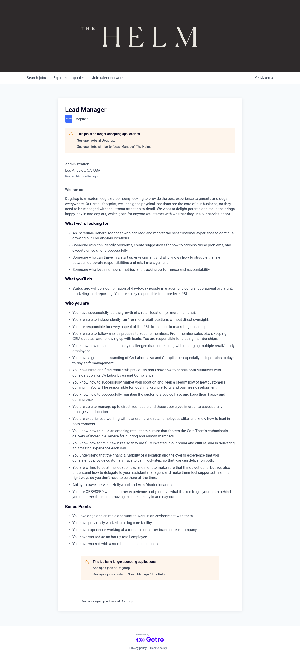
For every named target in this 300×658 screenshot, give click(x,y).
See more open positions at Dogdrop (107, 601)
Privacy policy (138, 648)
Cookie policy (158, 648)
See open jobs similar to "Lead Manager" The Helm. (114, 146)
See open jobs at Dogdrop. (96, 140)
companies (68, 78)
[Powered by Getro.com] (150, 638)
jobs (36, 78)
